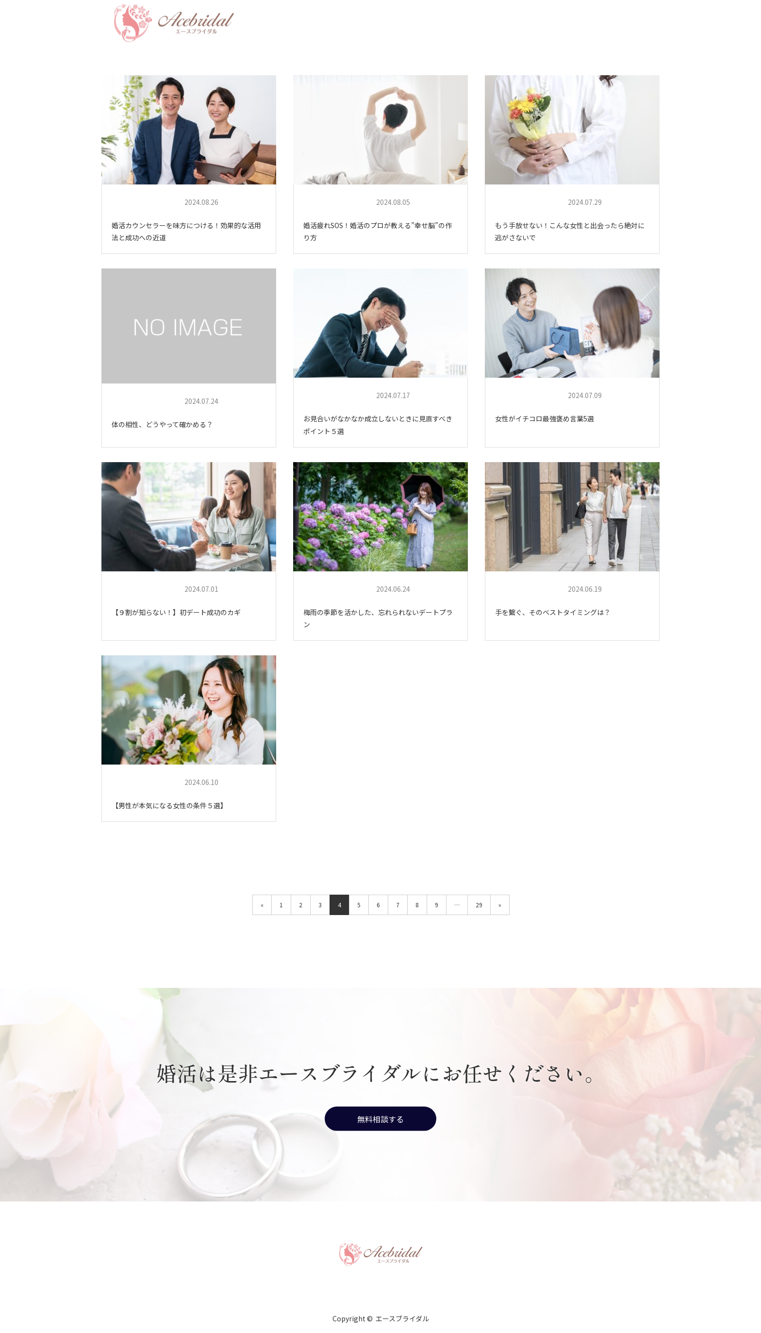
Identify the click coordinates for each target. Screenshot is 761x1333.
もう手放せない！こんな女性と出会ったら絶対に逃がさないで (570, 231)
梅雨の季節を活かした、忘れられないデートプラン (378, 618)
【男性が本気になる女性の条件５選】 (169, 805)
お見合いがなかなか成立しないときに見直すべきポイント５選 (377, 424)
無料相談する (380, 1119)
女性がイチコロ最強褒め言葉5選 (544, 418)
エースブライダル (144, 202)
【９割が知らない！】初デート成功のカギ (176, 612)
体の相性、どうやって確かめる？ (162, 424)
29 (479, 904)
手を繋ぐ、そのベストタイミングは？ (553, 612)
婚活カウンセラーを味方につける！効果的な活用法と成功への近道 (186, 231)
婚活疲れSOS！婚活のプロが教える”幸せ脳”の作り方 (377, 231)
